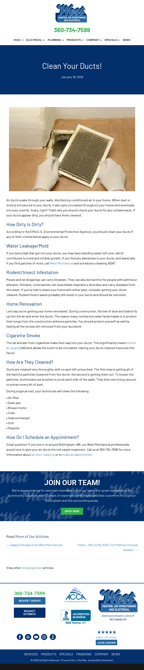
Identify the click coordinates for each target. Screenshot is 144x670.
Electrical (34, 40)
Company (92, 40)
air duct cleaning (43, 454)
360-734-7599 (72, 29)
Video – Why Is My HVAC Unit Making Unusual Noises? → (107, 547)
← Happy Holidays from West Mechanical (34, 545)
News (126, 40)
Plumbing (54, 40)
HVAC (17, 40)
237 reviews (111, 637)
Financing (83, 654)
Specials (111, 40)
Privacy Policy (68, 660)
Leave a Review (106, 642)
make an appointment (77, 454)
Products (74, 40)
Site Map (81, 660)
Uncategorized (32, 568)
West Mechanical (61, 263)
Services (31, 654)
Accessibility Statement (100, 660)
